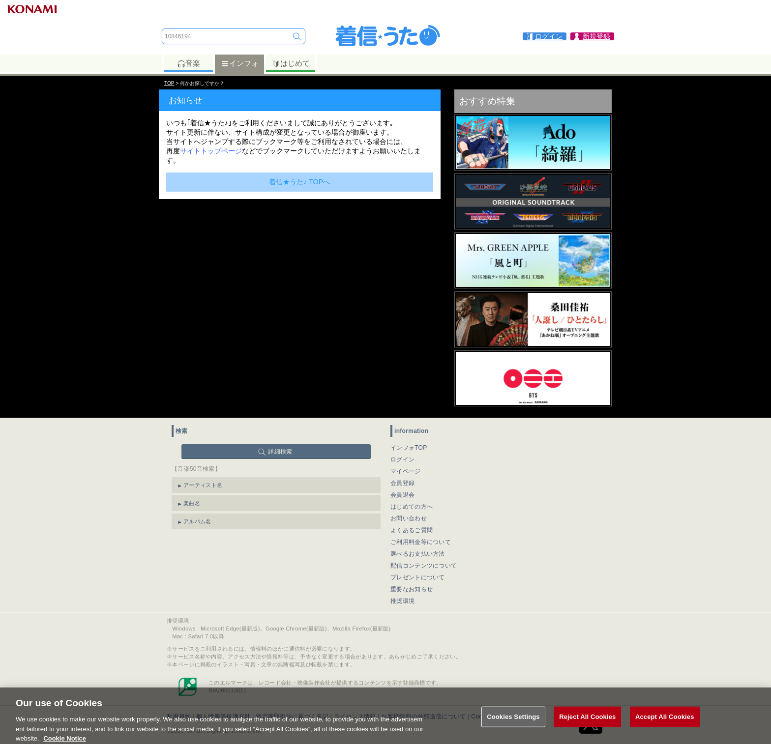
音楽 (188, 63)
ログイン (402, 459)
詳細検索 (280, 451)
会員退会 (402, 494)
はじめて (291, 63)
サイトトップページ (211, 151)
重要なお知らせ (411, 589)
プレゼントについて (417, 577)
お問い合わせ (408, 518)
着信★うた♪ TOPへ (299, 182)
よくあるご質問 (411, 530)
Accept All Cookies (664, 724)
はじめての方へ (411, 506)
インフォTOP (408, 447)
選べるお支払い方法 (417, 553)
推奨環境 (402, 601)
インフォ (240, 63)
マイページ (405, 471)
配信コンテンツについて (423, 565)
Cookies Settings (513, 724)
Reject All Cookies (587, 724)
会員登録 (402, 483)
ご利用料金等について (420, 542)
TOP (169, 83)
